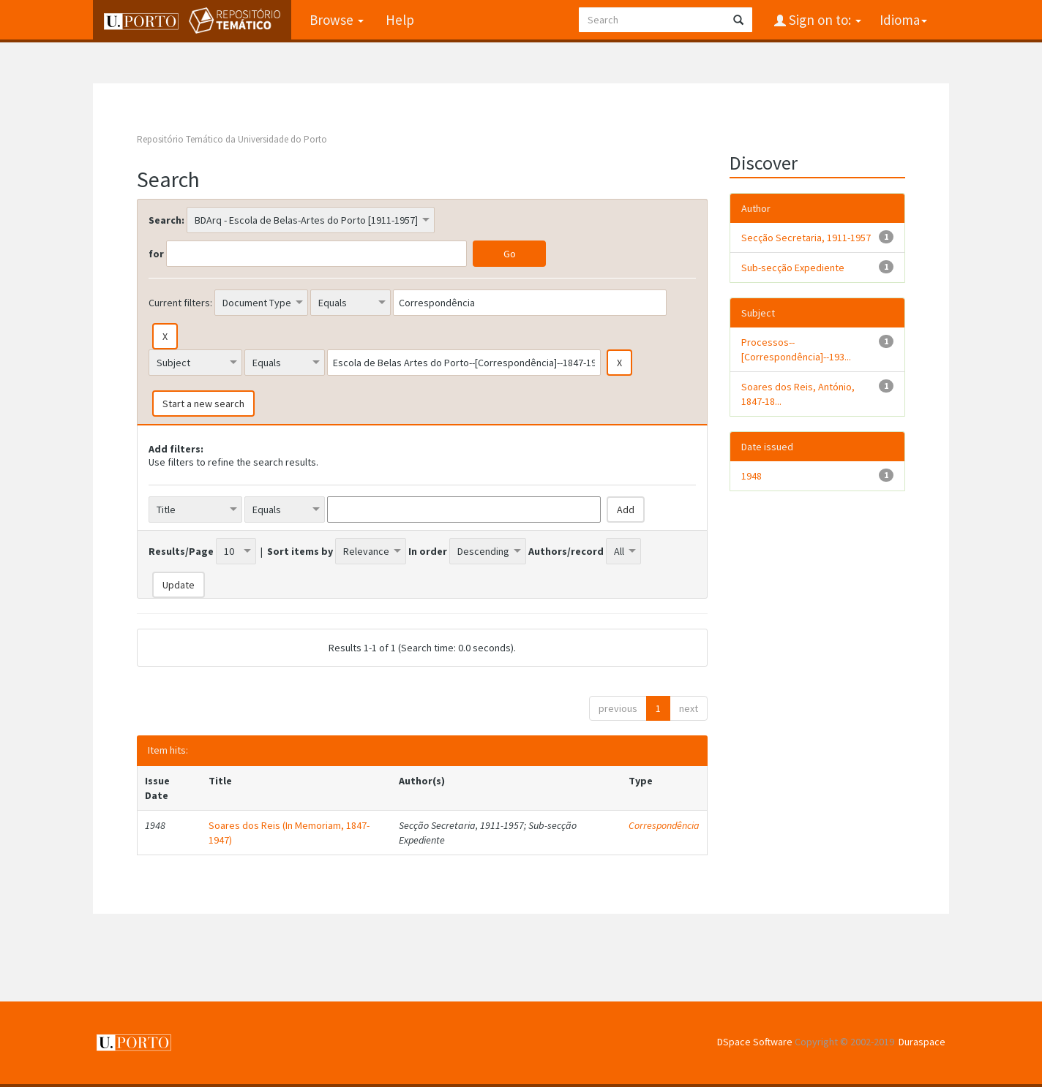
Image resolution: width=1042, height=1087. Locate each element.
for (156, 253)
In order (427, 551)
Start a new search (203, 403)
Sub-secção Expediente (792, 267)
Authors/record (566, 551)
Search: (166, 220)
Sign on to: (823, 20)
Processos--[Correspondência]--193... (796, 349)
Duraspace (922, 1041)
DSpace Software (754, 1041)
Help (400, 20)
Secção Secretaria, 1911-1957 (806, 237)
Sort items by (300, 551)
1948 (751, 475)
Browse (337, 20)
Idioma (903, 20)
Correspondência (664, 825)
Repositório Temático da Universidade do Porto (232, 139)
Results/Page (181, 551)
